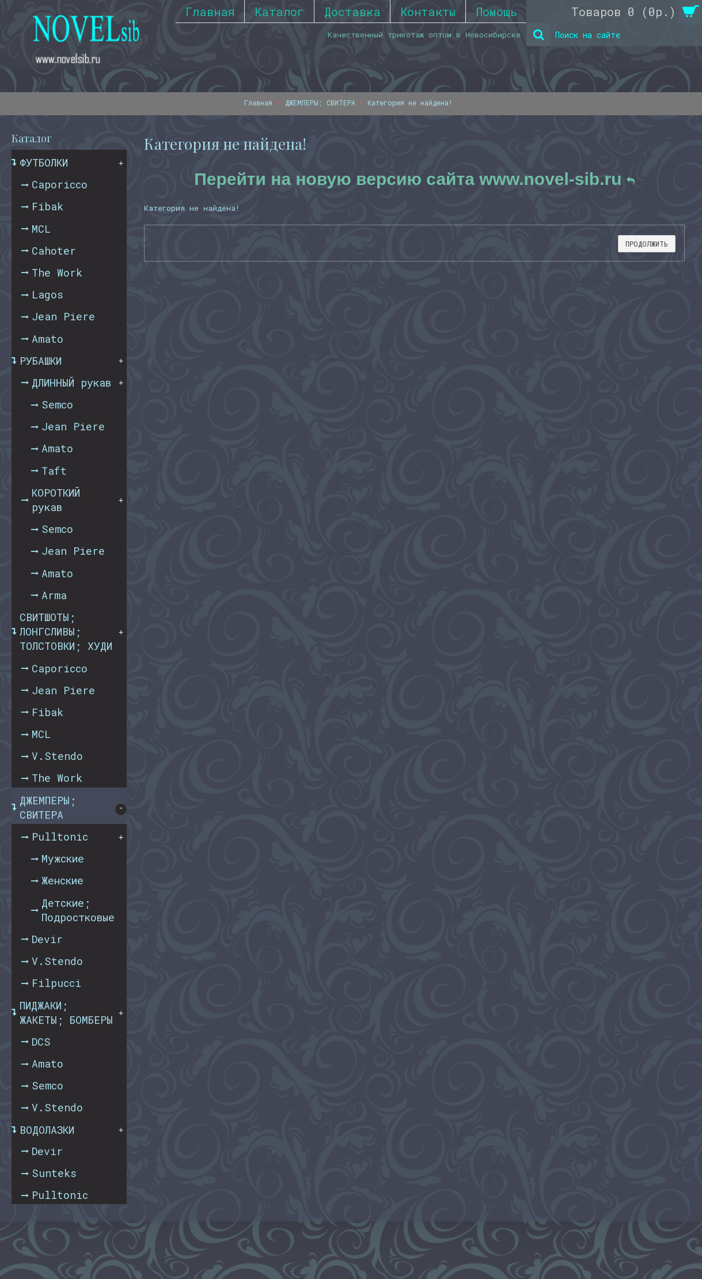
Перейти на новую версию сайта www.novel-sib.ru (414, 178)
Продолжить (646, 243)
